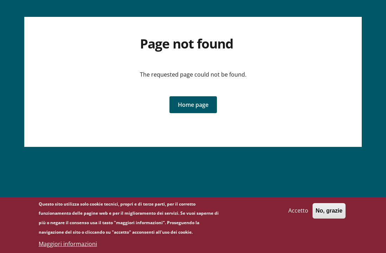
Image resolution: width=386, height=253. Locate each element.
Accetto (298, 213)
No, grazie (329, 213)
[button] (193, 104)
